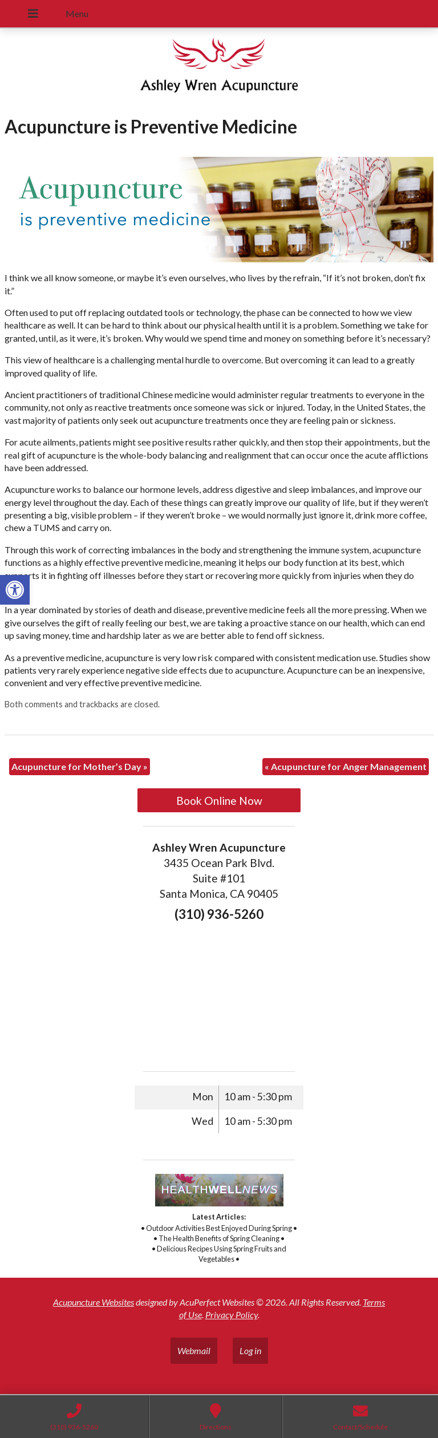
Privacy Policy (231, 1314)
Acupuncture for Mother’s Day (79, 766)
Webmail (193, 1350)
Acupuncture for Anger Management (346, 766)
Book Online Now (219, 800)
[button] (15, 590)
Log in (250, 1350)
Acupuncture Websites (93, 1302)
